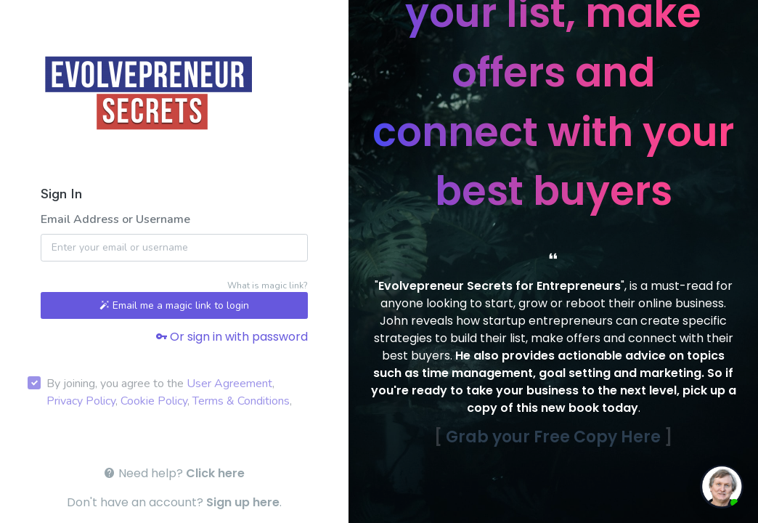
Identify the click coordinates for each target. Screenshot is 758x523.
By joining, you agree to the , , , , (169, 392)
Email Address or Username (115, 219)
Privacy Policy (80, 401)
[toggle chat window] (721, 486)
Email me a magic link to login (174, 305)
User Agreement (229, 384)
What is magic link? (267, 285)
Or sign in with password (231, 336)
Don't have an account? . (174, 502)
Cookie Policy (154, 401)
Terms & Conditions (241, 401)
